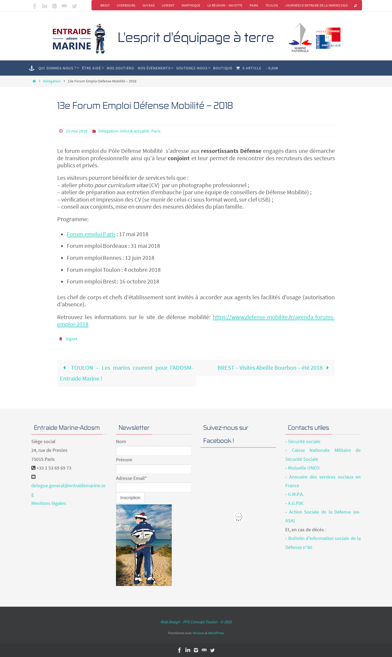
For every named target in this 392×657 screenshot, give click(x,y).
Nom (121, 441)
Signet (71, 338)
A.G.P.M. (296, 503)
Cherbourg (126, 5)
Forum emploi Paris (91, 234)
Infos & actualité (134, 131)
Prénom (124, 459)
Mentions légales (48, 503)
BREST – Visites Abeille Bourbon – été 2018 (275, 367)
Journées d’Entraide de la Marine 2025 (316, 5)
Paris (254, 5)
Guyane (149, 5)
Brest (105, 5)
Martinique (191, 5)
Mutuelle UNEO (304, 468)
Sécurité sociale (304, 441)
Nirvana (198, 633)
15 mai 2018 (76, 131)
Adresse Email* (131, 478)
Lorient (168, 5)
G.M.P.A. (296, 494)
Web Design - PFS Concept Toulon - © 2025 (196, 621)
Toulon (271, 5)
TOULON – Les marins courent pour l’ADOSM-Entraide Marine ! (126, 373)
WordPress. (216, 633)
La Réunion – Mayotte (225, 5)
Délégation (52, 81)
